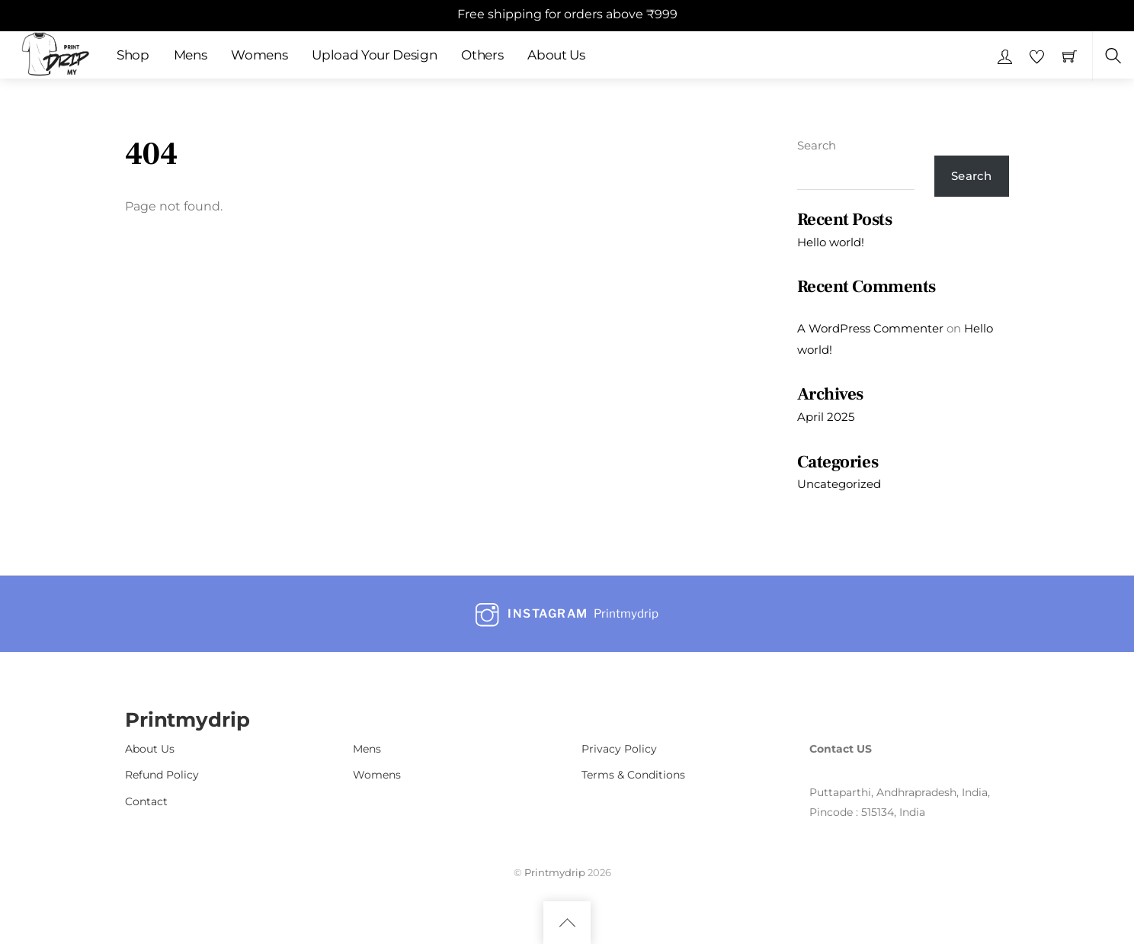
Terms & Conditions (633, 775)
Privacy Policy (619, 749)
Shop (133, 55)
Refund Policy (162, 775)
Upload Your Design (374, 55)
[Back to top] (567, 922)
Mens (190, 55)
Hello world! (830, 242)
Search (816, 145)
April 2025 (825, 416)
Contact (146, 801)
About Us (556, 55)
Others (482, 55)
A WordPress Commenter (870, 328)
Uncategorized (839, 484)
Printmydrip (554, 872)
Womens (259, 55)
